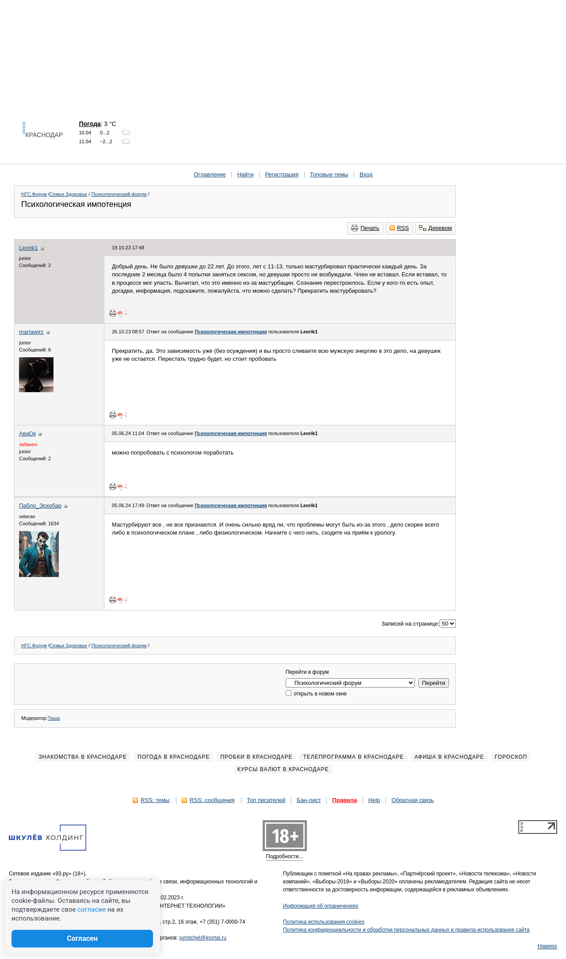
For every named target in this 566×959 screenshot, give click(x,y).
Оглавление (210, 174)
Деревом (435, 228)
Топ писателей (266, 800)
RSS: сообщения (212, 800)
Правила (344, 800)
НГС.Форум (34, 194)
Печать (365, 227)
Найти (245, 174)
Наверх (547, 946)
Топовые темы (329, 174)
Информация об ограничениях (320, 906)
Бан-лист (309, 800)
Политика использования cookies (323, 922)
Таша (54, 718)
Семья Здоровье (68, 194)
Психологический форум (118, 194)
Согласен (82, 938)
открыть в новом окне (316, 694)
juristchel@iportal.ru (203, 938)
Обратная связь (412, 800)
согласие (91, 909)
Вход (365, 174)
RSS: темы (155, 800)
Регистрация (281, 174)
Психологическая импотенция (231, 331)
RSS (399, 228)
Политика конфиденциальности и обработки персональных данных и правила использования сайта (406, 930)
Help (374, 800)
